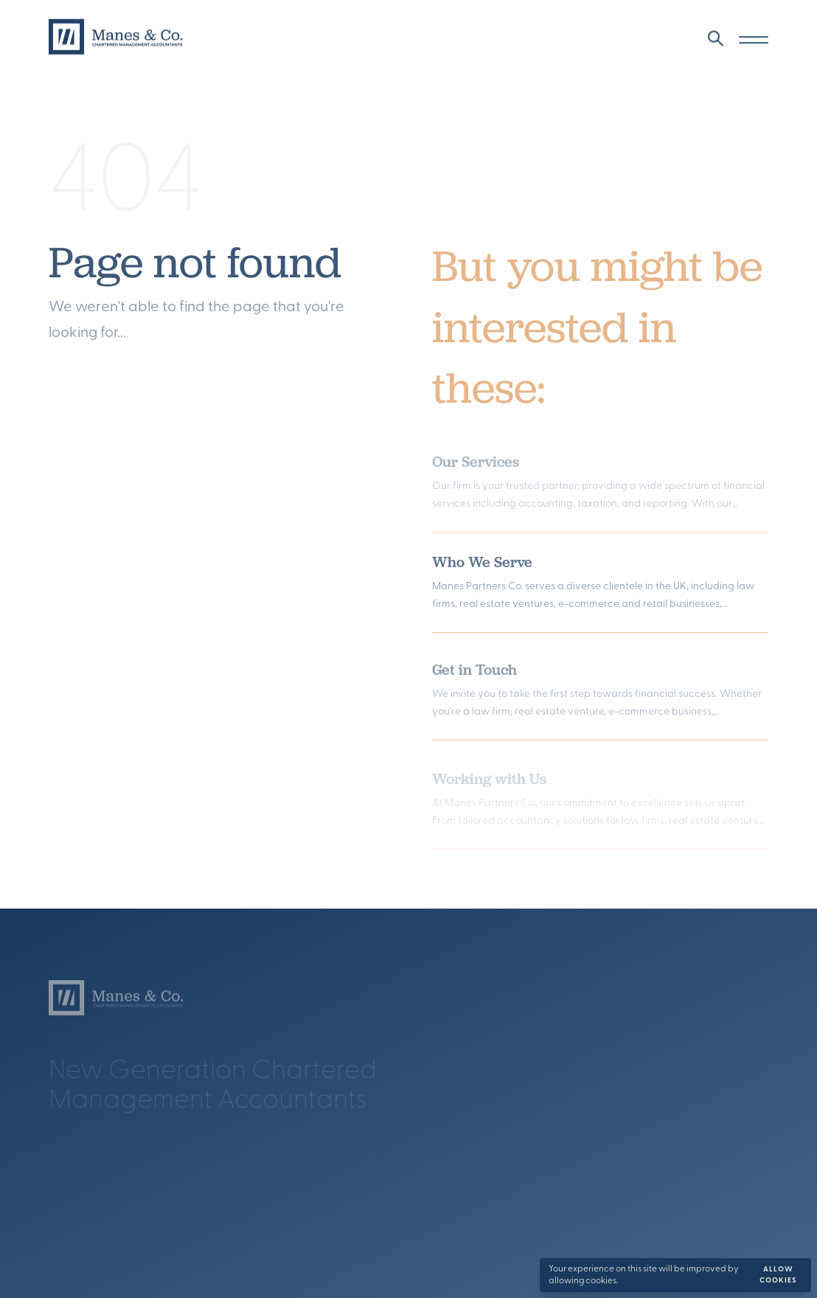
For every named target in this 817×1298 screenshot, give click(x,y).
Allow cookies (778, 1275)
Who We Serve (482, 564)
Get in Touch (474, 673)
